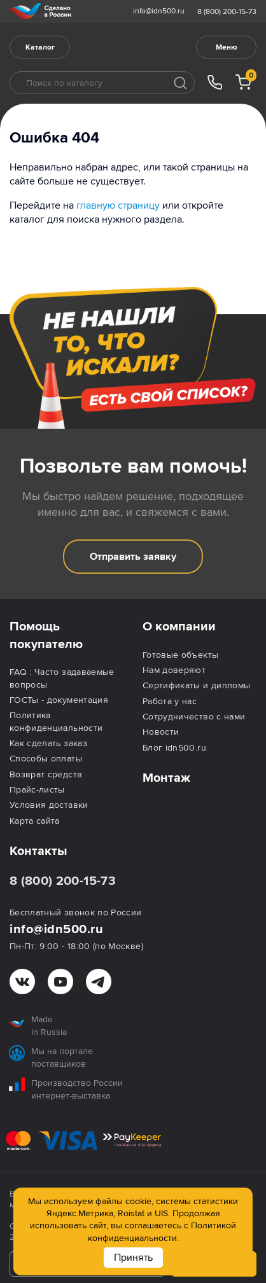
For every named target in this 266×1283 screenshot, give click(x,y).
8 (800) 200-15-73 (226, 12)
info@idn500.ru (159, 11)
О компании (179, 626)
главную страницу (118, 205)
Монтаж (166, 778)
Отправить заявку (133, 556)
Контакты (38, 851)
